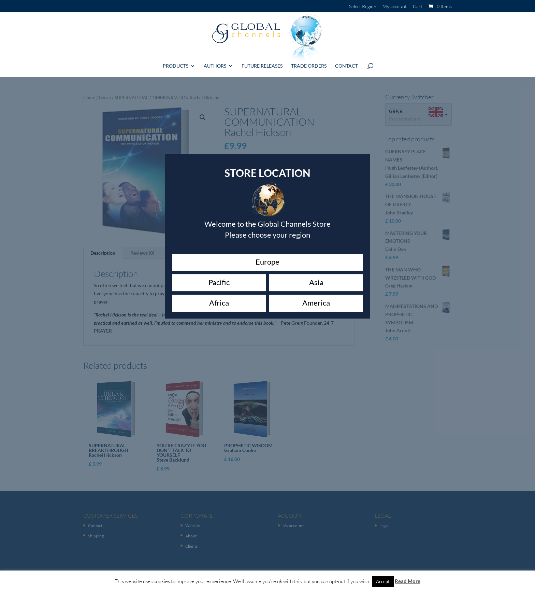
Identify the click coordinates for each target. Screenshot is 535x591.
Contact (346, 63)
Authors (215, 63)
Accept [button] (383, 581)
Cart (417, 6)
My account (394, 6)
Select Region (362, 6)
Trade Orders (309, 63)
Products (175, 63)
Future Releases (262, 63)
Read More (407, 581)
